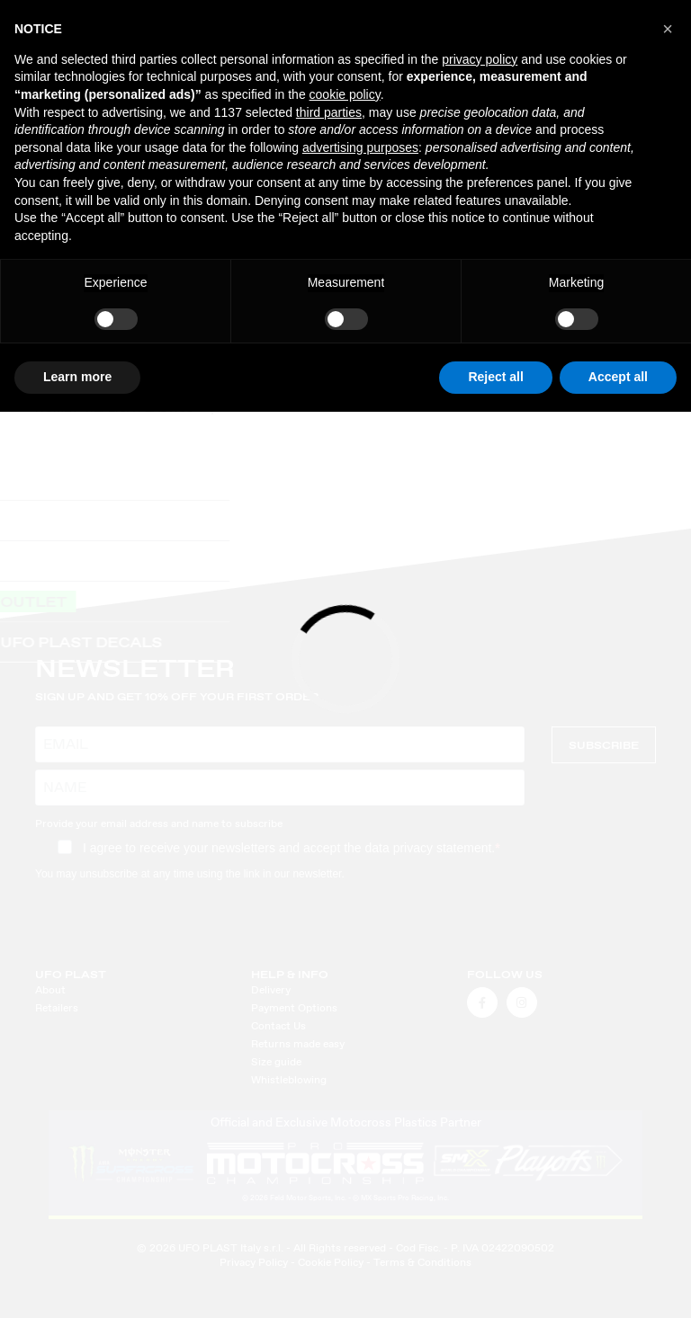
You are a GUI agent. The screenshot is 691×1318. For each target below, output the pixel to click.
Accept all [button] (618, 377)
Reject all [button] (495, 377)
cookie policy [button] (345, 94)
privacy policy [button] (479, 59)
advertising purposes (360, 147)
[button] (667, 28)
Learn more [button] (77, 377)
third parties (329, 112)
